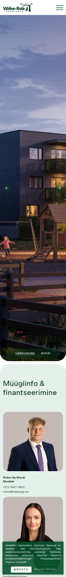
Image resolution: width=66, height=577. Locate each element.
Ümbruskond (25, 353)
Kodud (46, 353)
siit (25, 562)
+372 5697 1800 (14, 487)
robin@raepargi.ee (16, 491)
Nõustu (21, 569)
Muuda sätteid (44, 569)
